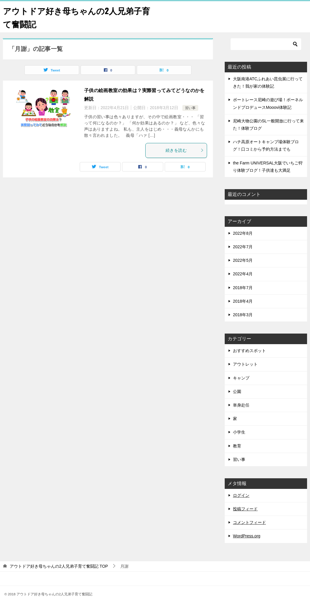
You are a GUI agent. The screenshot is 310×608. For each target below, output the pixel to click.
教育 (237, 446)
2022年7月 (243, 246)
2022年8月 (243, 233)
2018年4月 (243, 301)
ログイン (241, 495)
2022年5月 (243, 260)
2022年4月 (243, 273)
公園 (237, 391)
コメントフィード (249, 522)
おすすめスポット (249, 350)
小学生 (239, 432)
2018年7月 (243, 287)
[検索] (266, 44)
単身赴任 (241, 405)
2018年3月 (243, 314)
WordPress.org (246, 536)
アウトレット (245, 364)
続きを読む (185, 150)
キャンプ (241, 378)
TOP (59, 566)
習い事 (190, 108)
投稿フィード (245, 509)
